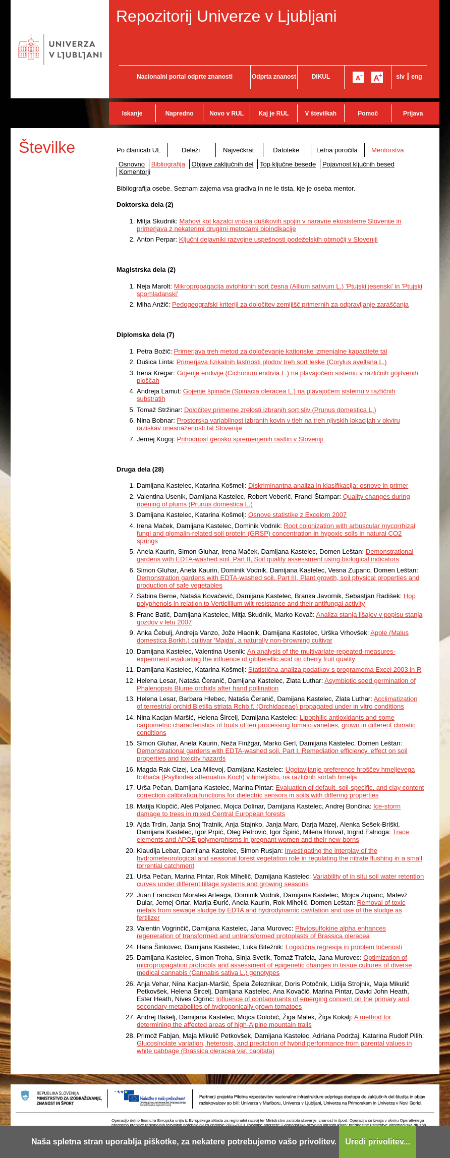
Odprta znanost (274, 76)
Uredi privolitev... (377, 1141)
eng (416, 76)
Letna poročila (337, 150)
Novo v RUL (226, 113)
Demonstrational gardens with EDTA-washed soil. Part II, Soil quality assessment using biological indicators (275, 555)
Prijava (413, 113)
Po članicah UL (138, 150)
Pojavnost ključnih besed (358, 164)
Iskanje (132, 113)
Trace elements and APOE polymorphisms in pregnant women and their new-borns (273, 835)
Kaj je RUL (273, 113)
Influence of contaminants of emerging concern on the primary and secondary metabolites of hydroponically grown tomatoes (273, 1002)
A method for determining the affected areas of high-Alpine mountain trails (264, 1020)
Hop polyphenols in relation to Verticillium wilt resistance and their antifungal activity (276, 599)
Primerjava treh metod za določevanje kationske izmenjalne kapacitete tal (280, 351)
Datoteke (286, 150)
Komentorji (134, 172)
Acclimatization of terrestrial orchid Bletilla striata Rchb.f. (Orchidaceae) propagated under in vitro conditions (277, 702)
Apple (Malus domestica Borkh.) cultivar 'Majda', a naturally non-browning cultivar (273, 636)
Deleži (191, 150)
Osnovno (132, 164)
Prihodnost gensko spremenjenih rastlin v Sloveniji (250, 439)
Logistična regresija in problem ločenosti (344, 947)
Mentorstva (387, 150)
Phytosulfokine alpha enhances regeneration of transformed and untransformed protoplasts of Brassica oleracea (261, 932)
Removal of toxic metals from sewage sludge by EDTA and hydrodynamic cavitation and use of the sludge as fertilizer (271, 910)
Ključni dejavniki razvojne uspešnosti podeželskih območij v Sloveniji (278, 239)
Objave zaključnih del (223, 164)
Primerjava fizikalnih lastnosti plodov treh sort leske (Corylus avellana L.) (282, 362)
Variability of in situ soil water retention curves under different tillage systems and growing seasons (280, 880)
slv (400, 76)
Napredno (179, 113)
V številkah (320, 113)
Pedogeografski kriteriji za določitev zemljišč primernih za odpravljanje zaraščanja (290, 304)
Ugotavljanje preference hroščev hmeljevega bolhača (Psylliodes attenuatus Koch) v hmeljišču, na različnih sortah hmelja (276, 773)
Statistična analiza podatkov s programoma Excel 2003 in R (334, 669)
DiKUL (321, 76)
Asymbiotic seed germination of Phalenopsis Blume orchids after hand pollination (276, 684)
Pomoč (368, 113)
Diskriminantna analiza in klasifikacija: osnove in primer (328, 485)
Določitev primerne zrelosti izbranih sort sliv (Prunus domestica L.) (280, 410)
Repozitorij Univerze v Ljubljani (226, 16)
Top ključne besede (288, 164)
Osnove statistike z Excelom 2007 (297, 514)
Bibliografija (168, 164)
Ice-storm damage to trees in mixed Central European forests (269, 810)
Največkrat (238, 150)
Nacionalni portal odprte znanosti (185, 76)
